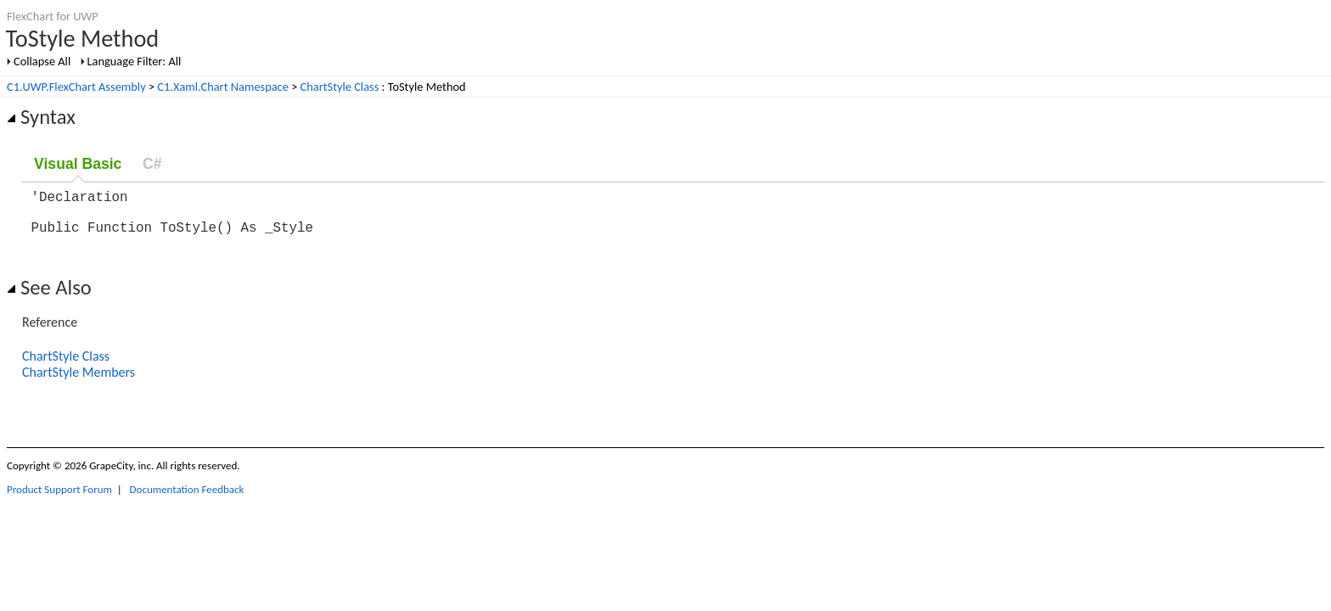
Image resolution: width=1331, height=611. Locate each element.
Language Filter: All (134, 61)
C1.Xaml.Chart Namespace (223, 86)
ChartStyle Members (78, 382)
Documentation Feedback (187, 499)
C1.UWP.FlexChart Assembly (76, 86)
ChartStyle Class (339, 86)
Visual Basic (77, 163)
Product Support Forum (59, 499)
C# (152, 163)
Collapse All (42, 61)
